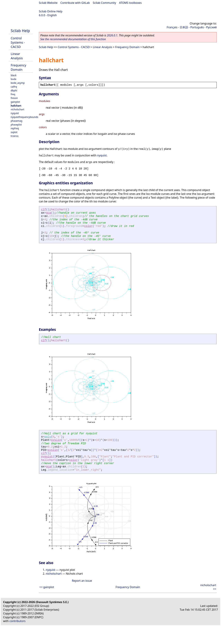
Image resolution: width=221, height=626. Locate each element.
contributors (17, 621)
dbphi (14, 90)
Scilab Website (48, 3)
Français (172, 27)
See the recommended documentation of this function (73, 39)
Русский (211, 27)
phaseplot (16, 124)
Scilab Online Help (50, 11)
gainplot (15, 101)
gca (48, 212)
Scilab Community (104, 3)
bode (13, 79)
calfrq (14, 86)
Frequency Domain (18, 67)
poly (47, 436)
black (13, 75)
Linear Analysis (17, 56)
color (88, 226)
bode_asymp (18, 82)
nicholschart (17, 109)
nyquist (15, 113)
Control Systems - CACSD (18, 42)
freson (14, 98)
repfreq (15, 128)
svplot (14, 132)
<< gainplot (46, 587)
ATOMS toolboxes (130, 3)
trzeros (14, 136)
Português (197, 27)
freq (13, 94)
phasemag (16, 120)
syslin (56, 440)
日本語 (184, 27)
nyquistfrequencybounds (24, 117)
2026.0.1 (112, 35)
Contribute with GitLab (75, 3)
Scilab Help (20, 30)
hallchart (16, 105)
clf (43, 209)
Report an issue (82, 581)
